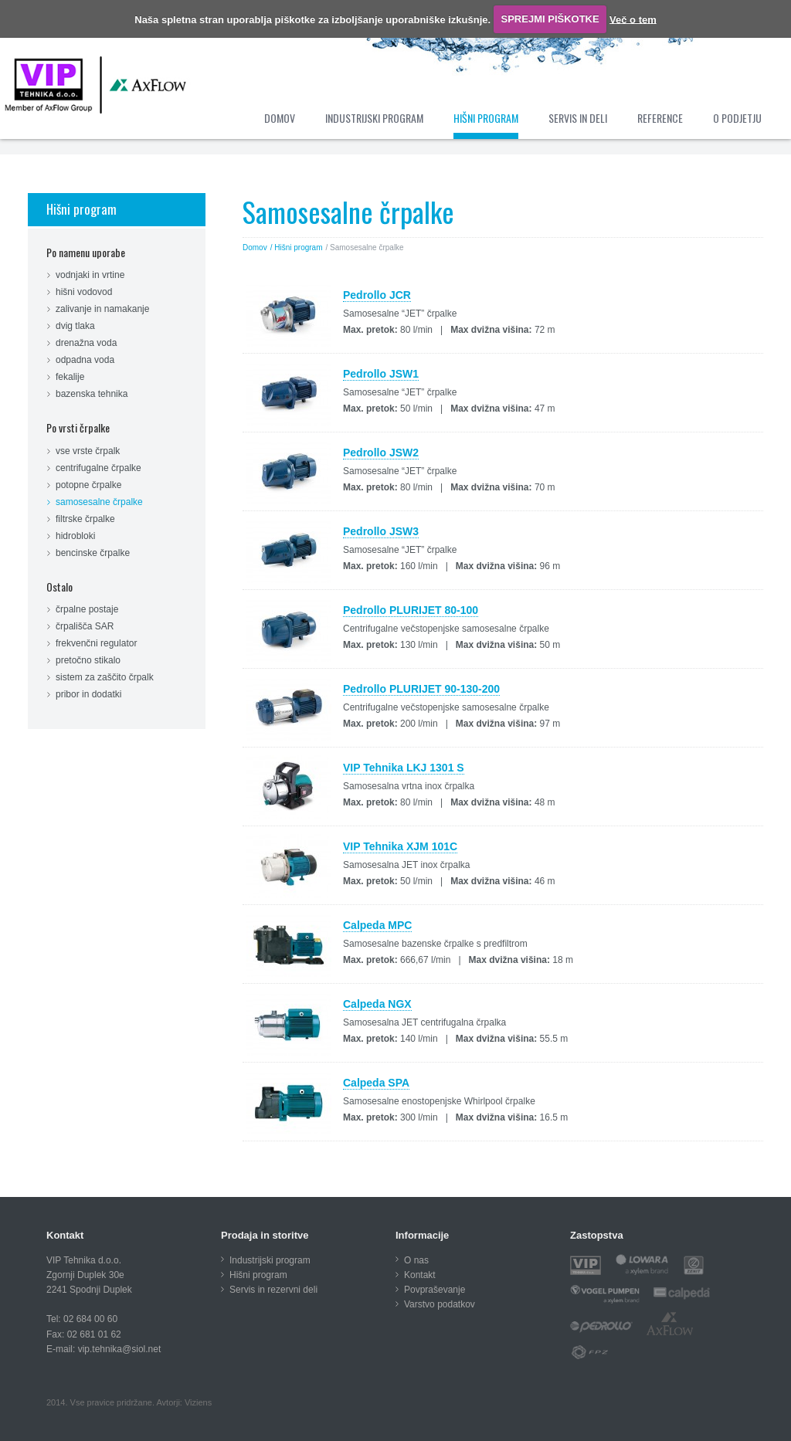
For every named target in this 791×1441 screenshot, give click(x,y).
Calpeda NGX (377, 1004)
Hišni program (81, 209)
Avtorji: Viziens (184, 1402)
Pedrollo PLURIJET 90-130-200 (421, 689)
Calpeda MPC (377, 925)
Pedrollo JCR (377, 295)
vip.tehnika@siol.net (119, 1349)
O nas (416, 1260)
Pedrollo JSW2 (381, 452)
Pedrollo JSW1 (381, 374)
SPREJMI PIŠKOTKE (550, 19)
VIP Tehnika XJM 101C (400, 846)
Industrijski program (270, 1260)
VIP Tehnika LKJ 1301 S (403, 767)
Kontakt (420, 1275)
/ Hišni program (296, 247)
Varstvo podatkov (439, 1304)
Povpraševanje (434, 1289)
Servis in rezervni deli (273, 1289)
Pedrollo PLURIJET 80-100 (410, 610)
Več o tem (633, 19)
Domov (255, 247)
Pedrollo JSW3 (381, 531)
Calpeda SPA (376, 1083)
